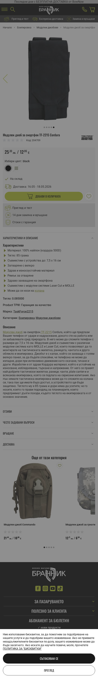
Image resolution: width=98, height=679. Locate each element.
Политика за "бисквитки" (22, 648)
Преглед (49, 670)
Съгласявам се (49, 658)
